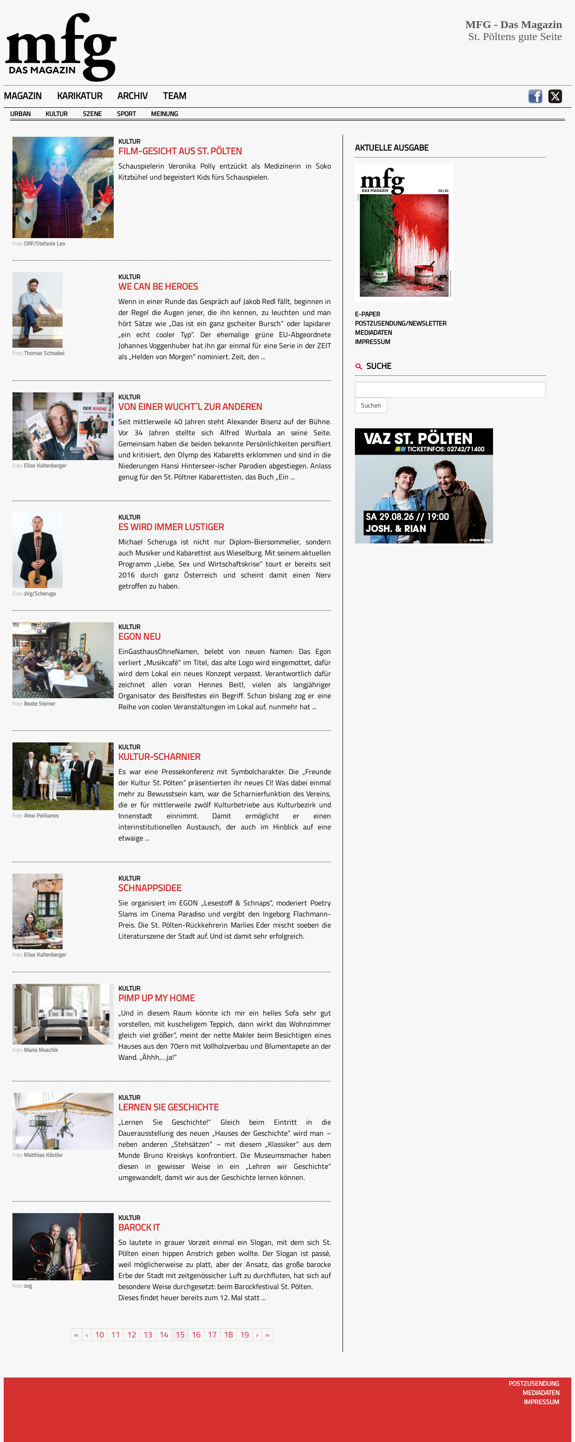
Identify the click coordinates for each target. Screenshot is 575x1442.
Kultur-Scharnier (159, 756)
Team (174, 95)
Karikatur (79, 95)
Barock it (139, 1227)
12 (131, 1334)
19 (244, 1334)
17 (212, 1334)
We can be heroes (158, 286)
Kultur (57, 113)
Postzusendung (534, 1383)
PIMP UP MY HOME (156, 998)
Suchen (371, 405)
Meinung (164, 113)
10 (99, 1334)
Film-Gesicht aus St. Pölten (180, 151)
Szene (92, 113)
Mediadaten (373, 332)
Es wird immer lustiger (171, 526)
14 (163, 1334)
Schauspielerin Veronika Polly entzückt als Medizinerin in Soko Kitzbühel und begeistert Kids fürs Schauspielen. (224, 171)
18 (228, 1334)
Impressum (372, 341)
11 (115, 1334)
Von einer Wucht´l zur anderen (190, 406)
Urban (20, 113)
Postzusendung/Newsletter (401, 323)
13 (147, 1334)
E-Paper (367, 314)
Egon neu (139, 636)
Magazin (23, 95)
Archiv (132, 95)
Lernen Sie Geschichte (168, 1107)
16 (196, 1334)
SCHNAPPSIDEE (149, 888)
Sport (126, 113)
